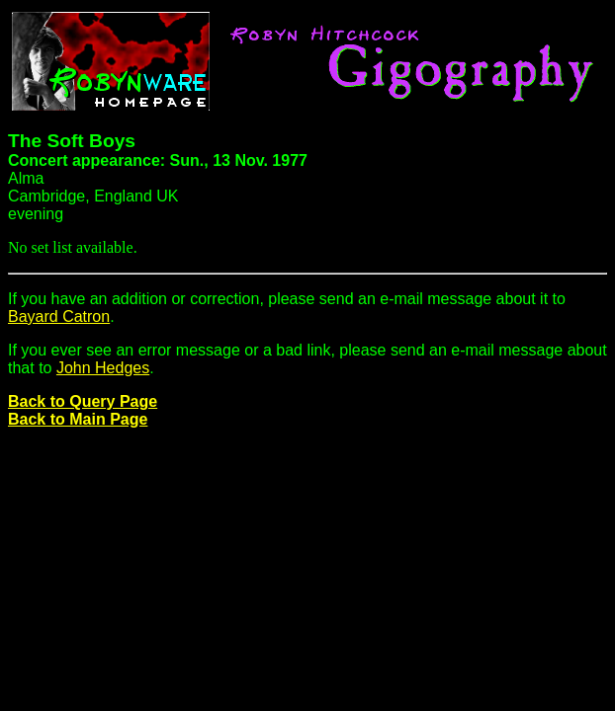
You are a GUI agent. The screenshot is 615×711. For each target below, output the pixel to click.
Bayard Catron (59, 316)
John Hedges (102, 367)
